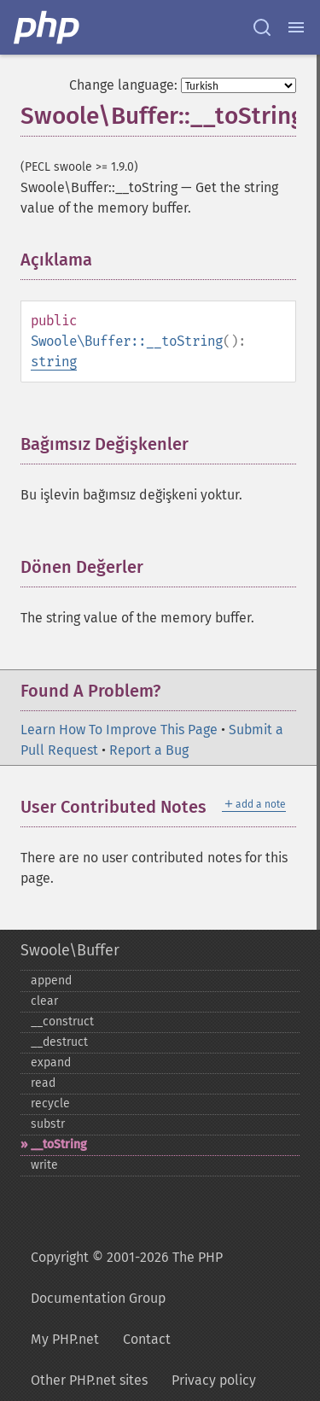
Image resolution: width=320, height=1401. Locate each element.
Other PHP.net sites (89, 1380)
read (43, 1083)
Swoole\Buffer (69, 950)
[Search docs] (262, 27)
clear (44, 1001)
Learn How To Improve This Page (119, 729)
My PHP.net (65, 1339)
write (44, 1165)
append (51, 980)
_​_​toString (59, 1144)
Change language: (123, 85)
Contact (147, 1339)
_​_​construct (62, 1021)
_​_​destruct (59, 1042)
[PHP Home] (48, 27)
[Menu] (296, 27)
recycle (50, 1103)
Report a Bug (149, 750)
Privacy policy (214, 1380)
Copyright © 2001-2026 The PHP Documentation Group (127, 1277)
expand (51, 1062)
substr (48, 1124)
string (54, 361)
